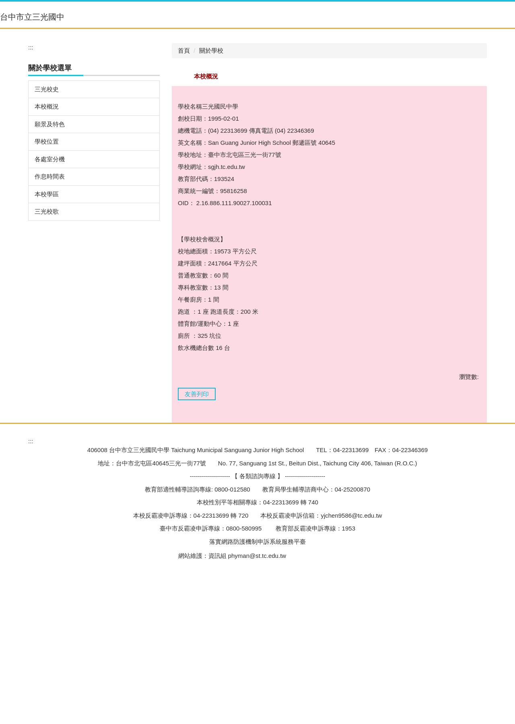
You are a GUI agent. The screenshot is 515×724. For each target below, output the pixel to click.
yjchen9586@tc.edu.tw (351, 659)
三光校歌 (47, 332)
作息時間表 (50, 297)
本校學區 (47, 315)
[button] (270, 33)
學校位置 (47, 262)
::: (199, 27)
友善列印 (197, 515)
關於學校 (211, 171)
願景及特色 (50, 245)
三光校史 (47, 210)
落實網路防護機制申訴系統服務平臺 (257, 685)
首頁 (184, 171)
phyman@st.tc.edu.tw (257, 700)
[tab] (229, 145)
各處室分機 (50, 280)
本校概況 (47, 227)
